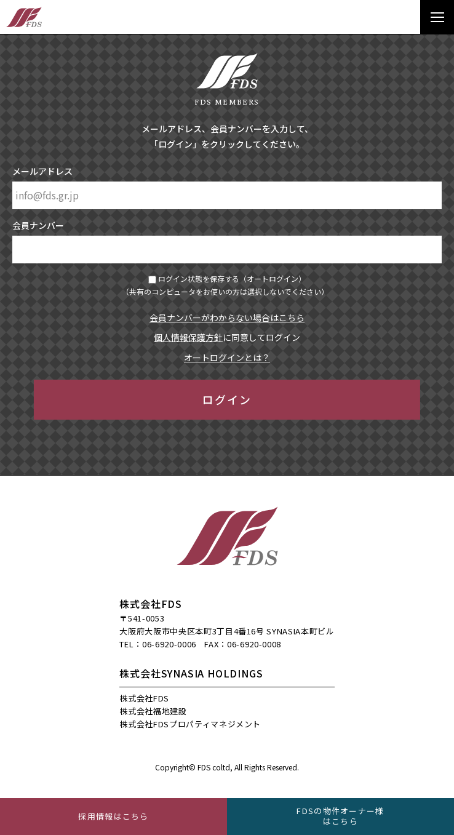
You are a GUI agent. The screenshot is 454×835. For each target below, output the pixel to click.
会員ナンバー (38, 225)
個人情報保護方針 (188, 337)
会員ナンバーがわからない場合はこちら (227, 317)
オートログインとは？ (227, 357)
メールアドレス (42, 171)
